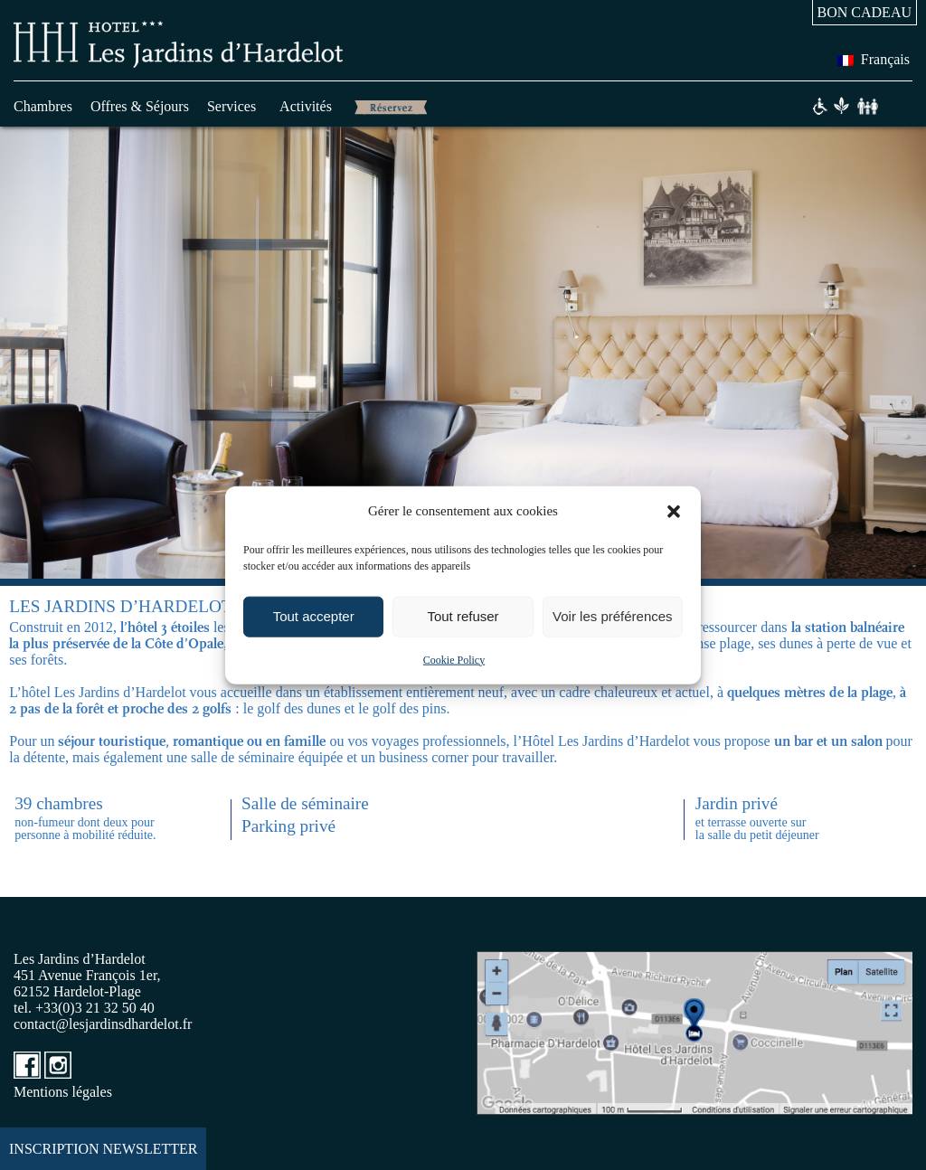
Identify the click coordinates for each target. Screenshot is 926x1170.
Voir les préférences (613, 616)
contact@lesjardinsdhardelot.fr (103, 1024)
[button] (674, 511)
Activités (305, 106)
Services (231, 106)
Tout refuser (462, 616)
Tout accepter (313, 616)
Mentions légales (63, 1091)
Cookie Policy (454, 659)
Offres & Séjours (139, 106)
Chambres (43, 106)
